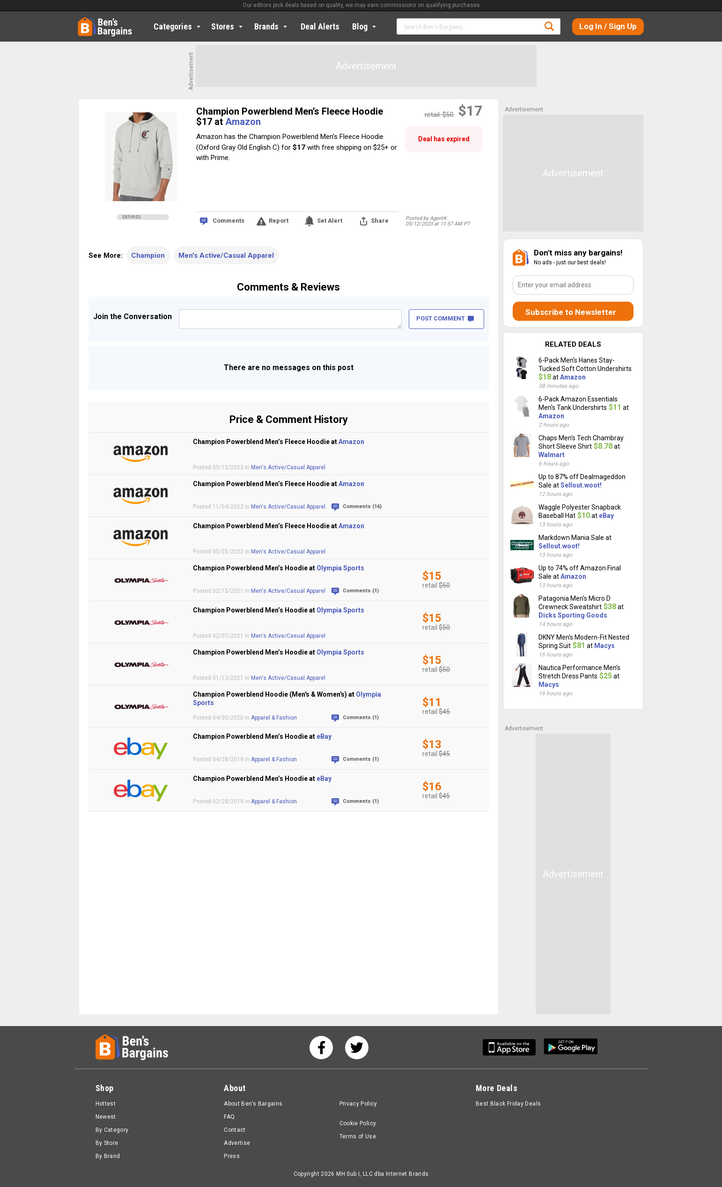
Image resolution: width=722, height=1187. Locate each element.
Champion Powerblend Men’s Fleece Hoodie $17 (289, 116)
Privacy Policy (358, 1103)
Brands (271, 26)
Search (549, 26)
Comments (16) (362, 506)
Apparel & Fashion (274, 717)
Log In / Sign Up (608, 26)
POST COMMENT (445, 318)
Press (232, 1156)
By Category (112, 1130)
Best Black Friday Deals (508, 1103)
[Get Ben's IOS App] (513, 1047)
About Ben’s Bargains (253, 1103)
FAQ (229, 1117)
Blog (365, 26)
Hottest (106, 1103)
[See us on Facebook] (321, 1047)
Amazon (243, 121)
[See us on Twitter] (356, 1047)
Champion (148, 255)
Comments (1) (361, 591)
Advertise (237, 1143)
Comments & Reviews (288, 287)
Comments (228, 220)
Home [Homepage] (85, 21)
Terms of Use (357, 1136)
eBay (324, 736)
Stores (227, 26)
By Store (107, 1143)
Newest (106, 1117)
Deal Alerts (320, 26)
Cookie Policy (357, 1123)
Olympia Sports (340, 568)
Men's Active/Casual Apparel (226, 255)
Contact (235, 1130)
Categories (178, 26)
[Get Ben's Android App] (571, 1047)
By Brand (108, 1156)
